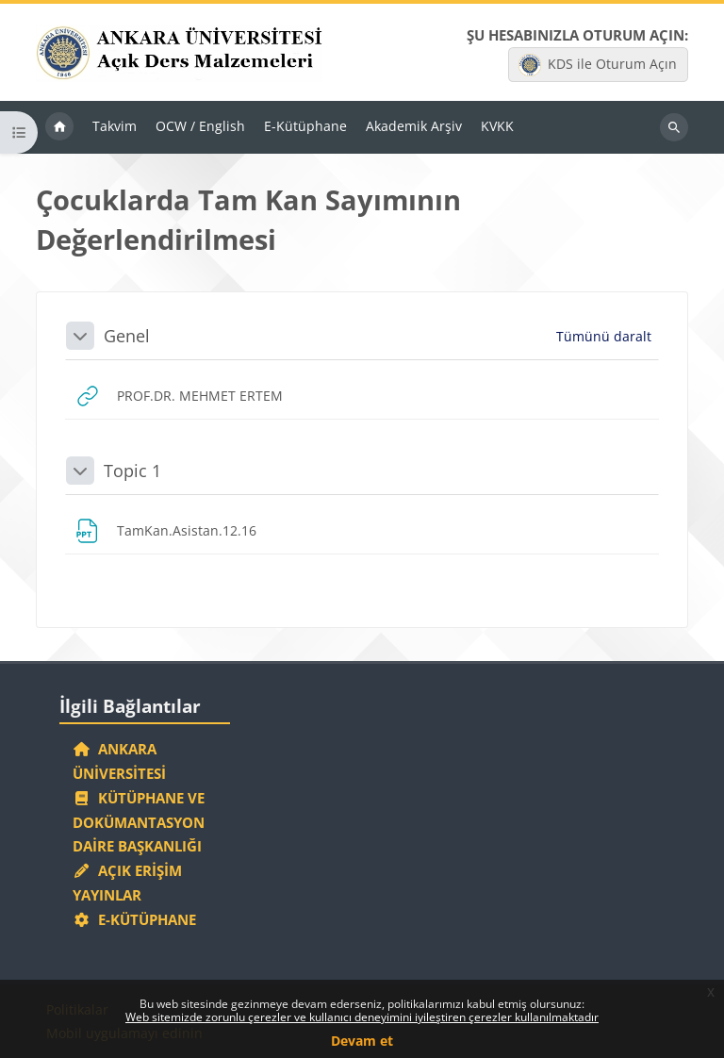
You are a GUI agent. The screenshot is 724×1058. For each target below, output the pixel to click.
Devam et (362, 1041)
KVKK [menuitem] (497, 126)
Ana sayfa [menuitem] (59, 127)
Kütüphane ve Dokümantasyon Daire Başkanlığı (139, 822)
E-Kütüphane (134, 919)
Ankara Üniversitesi (119, 761)
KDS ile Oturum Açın (597, 65)
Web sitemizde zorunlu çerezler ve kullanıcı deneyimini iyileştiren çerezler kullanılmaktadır (362, 1017)
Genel (127, 335)
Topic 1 (132, 470)
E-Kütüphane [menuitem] (305, 126)
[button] (80, 336)
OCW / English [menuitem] (200, 126)
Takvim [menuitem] (114, 126)
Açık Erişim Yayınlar (127, 882)
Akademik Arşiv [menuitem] (414, 126)
